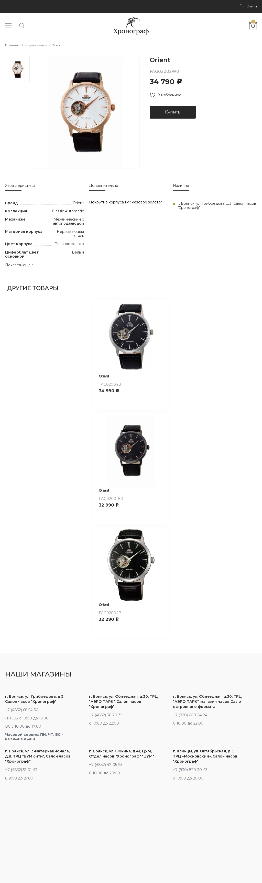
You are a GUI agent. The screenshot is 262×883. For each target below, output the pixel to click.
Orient (104, 376)
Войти (251, 6)
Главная (11, 45)
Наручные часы (34, 45)
